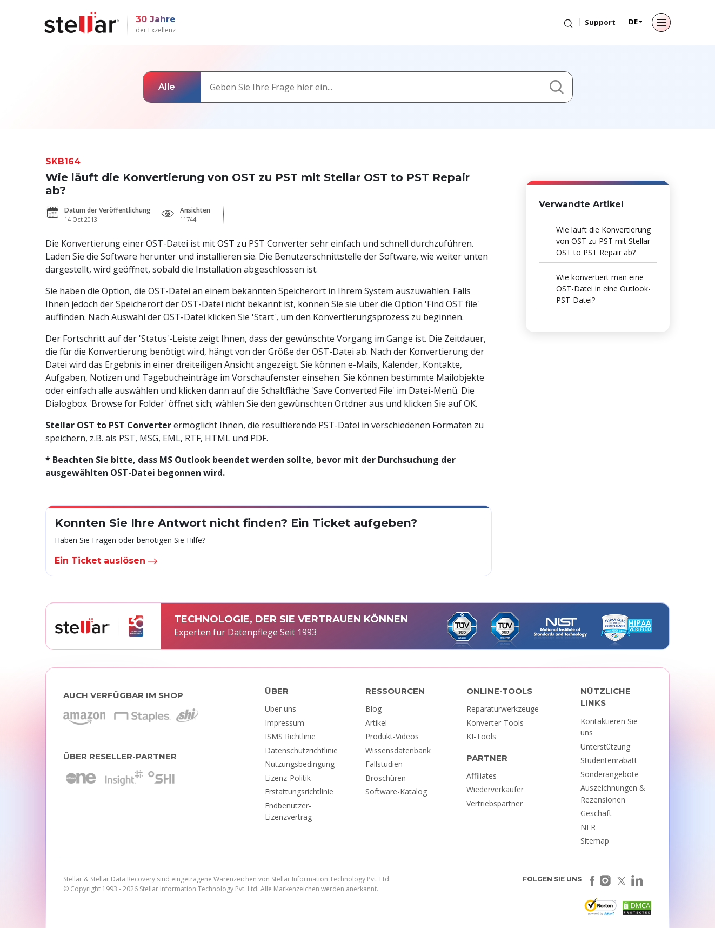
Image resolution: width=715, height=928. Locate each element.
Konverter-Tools (495, 723)
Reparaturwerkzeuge (502, 709)
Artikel (376, 723)
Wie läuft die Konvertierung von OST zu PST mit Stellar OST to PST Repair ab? (603, 240)
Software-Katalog (396, 791)
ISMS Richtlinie (290, 736)
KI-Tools (481, 736)
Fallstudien (384, 764)
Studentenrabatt (608, 760)
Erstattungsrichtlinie (299, 791)
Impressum (284, 723)
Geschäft (596, 813)
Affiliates (481, 776)
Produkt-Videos (392, 736)
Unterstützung (605, 746)
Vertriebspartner (494, 803)
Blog (373, 709)
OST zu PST (241, 243)
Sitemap (594, 841)
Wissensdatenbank (398, 750)
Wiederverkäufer (495, 789)
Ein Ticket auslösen (106, 560)
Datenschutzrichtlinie (301, 750)
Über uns (280, 709)
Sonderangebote (609, 774)
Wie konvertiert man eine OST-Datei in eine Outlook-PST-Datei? (603, 288)
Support (600, 22)
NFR (588, 827)
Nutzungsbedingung (300, 764)
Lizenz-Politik (288, 778)
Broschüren (385, 778)
